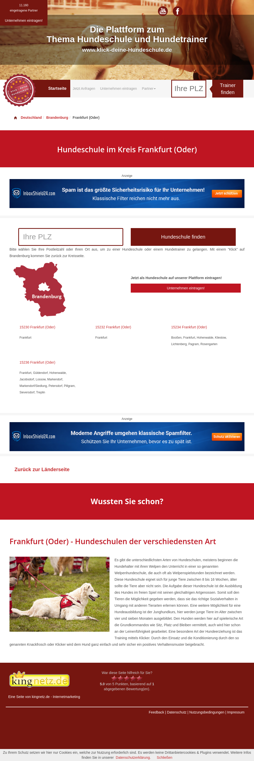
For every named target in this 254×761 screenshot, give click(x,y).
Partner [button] (149, 89)
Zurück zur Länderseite (42, 469)
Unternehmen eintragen (118, 89)
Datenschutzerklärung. (133, 757)
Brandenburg (57, 118)
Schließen (164, 757)
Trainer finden (228, 89)
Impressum (235, 712)
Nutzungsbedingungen (206, 712)
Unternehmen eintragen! (185, 288)
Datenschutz (176, 712)
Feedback (156, 712)
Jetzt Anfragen (84, 89)
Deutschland (27, 118)
